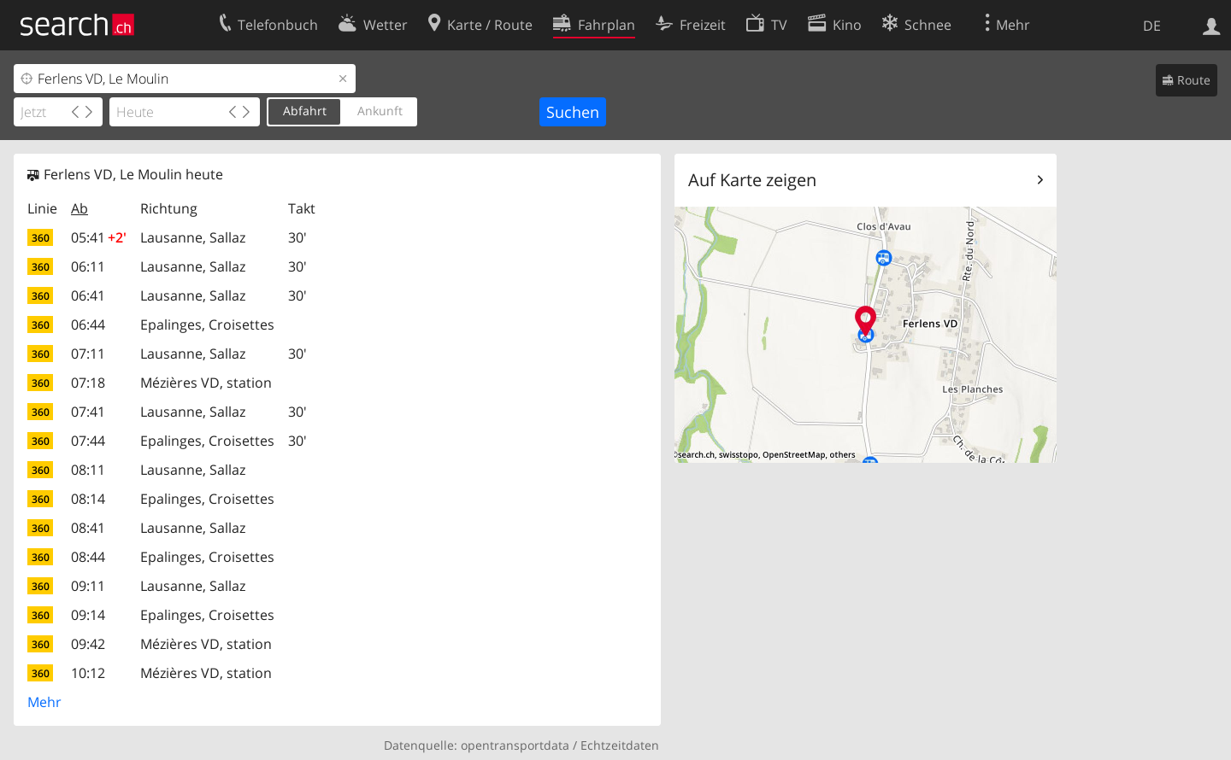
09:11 (88, 585)
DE (1152, 25)
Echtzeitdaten (619, 745)
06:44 (88, 324)
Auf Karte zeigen (752, 179)
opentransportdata (515, 745)
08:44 (88, 556)
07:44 (88, 440)
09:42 (88, 643)
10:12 (88, 673)
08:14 (88, 498)
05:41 (99, 237)
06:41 (88, 295)
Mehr (44, 702)
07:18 (88, 382)
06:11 (88, 266)
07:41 (88, 411)
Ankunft (380, 110)
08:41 (88, 527)
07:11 (88, 353)
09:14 (88, 614)
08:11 (88, 469)
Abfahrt (305, 110)
